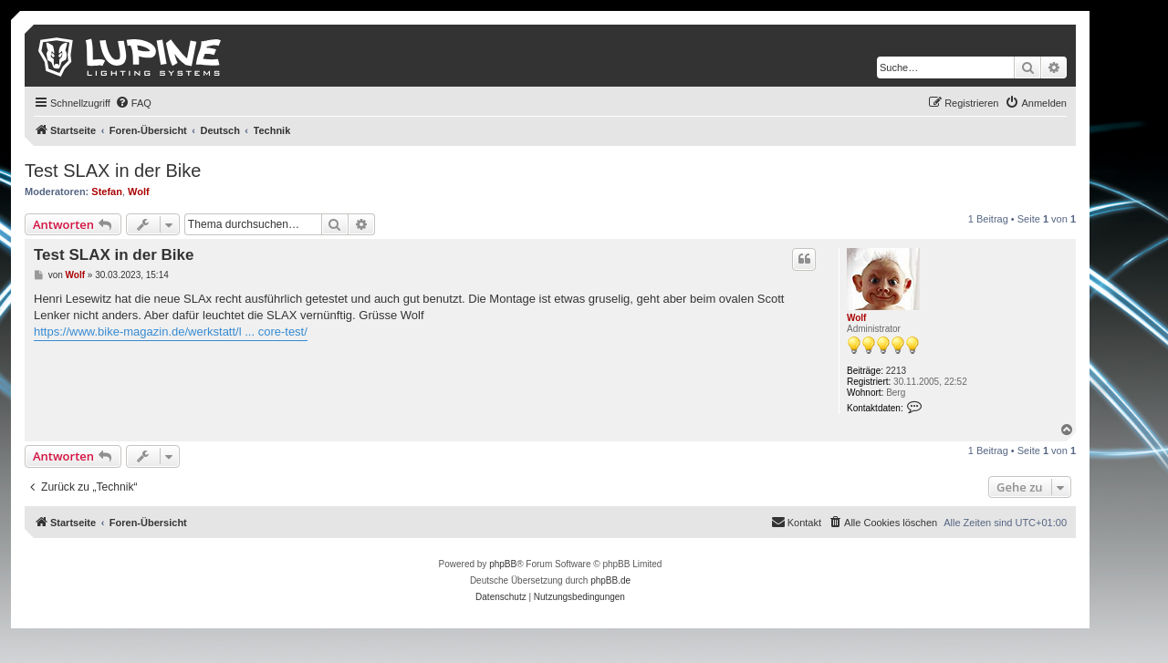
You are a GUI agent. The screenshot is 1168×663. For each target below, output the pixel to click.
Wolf (139, 191)
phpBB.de (610, 580)
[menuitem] (133, 103)
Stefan (106, 191)
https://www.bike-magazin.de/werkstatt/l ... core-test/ (171, 331)
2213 (896, 371)
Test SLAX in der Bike (113, 171)
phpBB (502, 564)
